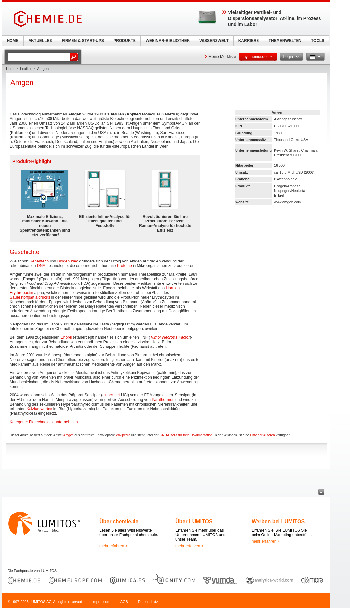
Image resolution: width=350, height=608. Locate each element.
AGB (124, 602)
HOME (13, 40)
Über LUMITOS (194, 521)
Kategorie (18, 422)
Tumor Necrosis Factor (170, 337)
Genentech (39, 261)
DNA (41, 265)
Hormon (173, 288)
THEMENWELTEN (285, 40)
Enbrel (66, 337)
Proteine (124, 265)
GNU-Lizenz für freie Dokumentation (185, 435)
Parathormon (163, 399)
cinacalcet (111, 395)
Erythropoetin (21, 292)
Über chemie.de (118, 521)
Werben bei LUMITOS (278, 521)
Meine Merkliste (222, 56)
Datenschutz (148, 602)
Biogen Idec (67, 261)
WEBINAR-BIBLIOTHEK (168, 40)
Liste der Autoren (262, 435)
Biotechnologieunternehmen (53, 422)
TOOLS (317, 40)
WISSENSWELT (213, 40)
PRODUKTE (124, 40)
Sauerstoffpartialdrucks (30, 297)
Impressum (101, 602)
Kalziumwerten (39, 409)
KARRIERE (248, 40)
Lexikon (26, 69)
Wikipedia (123, 435)
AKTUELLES (40, 40)
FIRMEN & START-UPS (83, 40)
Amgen (68, 435)
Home (10, 69)
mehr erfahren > (113, 546)
